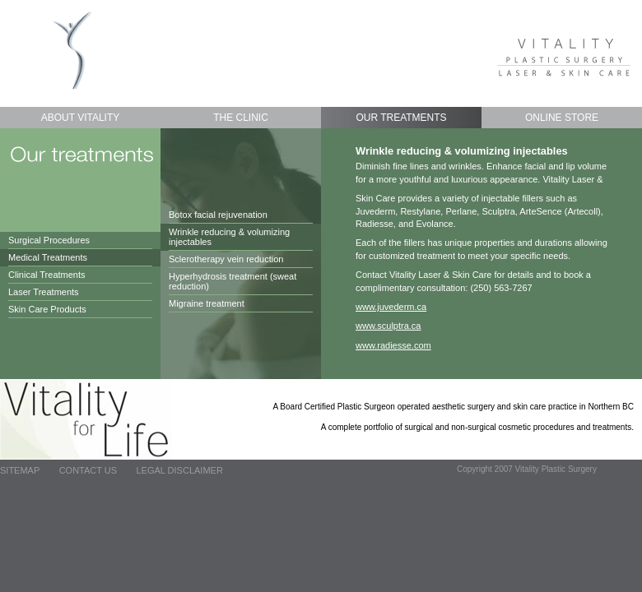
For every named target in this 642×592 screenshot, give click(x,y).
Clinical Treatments (47, 275)
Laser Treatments (43, 292)
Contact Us (88, 470)
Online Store (561, 117)
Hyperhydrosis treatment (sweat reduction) (232, 281)
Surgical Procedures (49, 240)
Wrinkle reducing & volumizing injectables (229, 237)
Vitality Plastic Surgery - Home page (73, 49)
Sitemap (20, 470)
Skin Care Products (47, 309)
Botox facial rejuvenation (218, 215)
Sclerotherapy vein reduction (226, 259)
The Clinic (240, 117)
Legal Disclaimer (179, 470)
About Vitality (80, 117)
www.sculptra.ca (388, 326)
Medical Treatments (47, 257)
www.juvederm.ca (391, 307)
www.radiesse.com (393, 345)
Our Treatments (401, 117)
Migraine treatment (206, 303)
